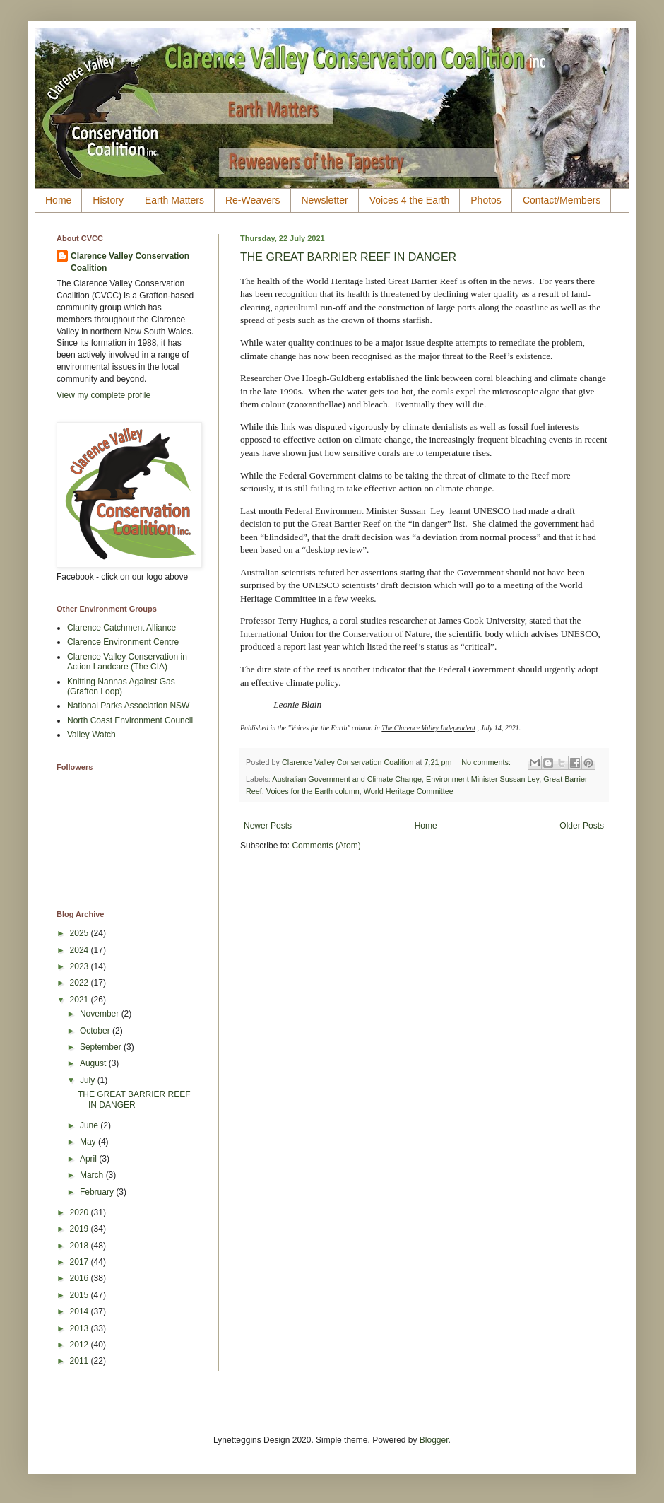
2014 (80, 1311)
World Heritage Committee (408, 791)
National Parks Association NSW (128, 705)
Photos (486, 200)
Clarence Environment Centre (123, 642)
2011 (80, 1361)
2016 (80, 1278)
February (98, 1192)
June (90, 1125)
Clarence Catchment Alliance (121, 628)
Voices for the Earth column (313, 791)
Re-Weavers (252, 200)
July (88, 1080)
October (96, 1031)
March (93, 1175)
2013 (80, 1328)
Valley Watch (91, 734)
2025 (80, 933)
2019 (80, 1229)
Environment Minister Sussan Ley (482, 779)
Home (58, 200)
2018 (80, 1246)
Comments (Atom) (326, 845)
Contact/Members (561, 200)
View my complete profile (103, 395)
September (102, 1047)
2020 (80, 1212)
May (89, 1142)
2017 (80, 1262)
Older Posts (581, 826)
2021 (80, 1000)
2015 (80, 1295)
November (100, 1014)
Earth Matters (174, 200)
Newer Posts (268, 826)
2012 (80, 1345)
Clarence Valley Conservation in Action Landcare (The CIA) (127, 662)
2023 (80, 966)
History (108, 200)
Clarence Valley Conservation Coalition (130, 262)
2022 (80, 983)
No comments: (487, 762)
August (94, 1063)
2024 (80, 950)
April (89, 1159)
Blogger (434, 1440)
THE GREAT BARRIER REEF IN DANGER (348, 257)
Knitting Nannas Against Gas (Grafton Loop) (121, 686)
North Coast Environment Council (130, 720)
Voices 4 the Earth (409, 200)
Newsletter (325, 200)
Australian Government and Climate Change (347, 779)
